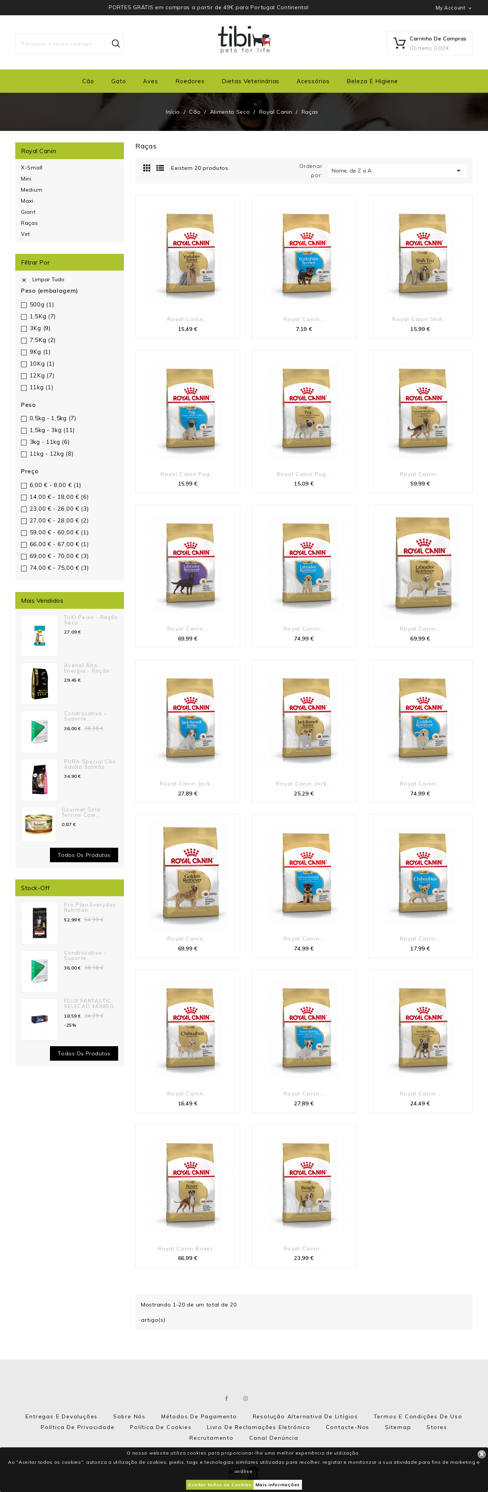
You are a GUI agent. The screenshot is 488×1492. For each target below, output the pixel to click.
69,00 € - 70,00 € (59, 556)
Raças (29, 222)
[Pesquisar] (70, 43)
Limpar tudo (42, 279)
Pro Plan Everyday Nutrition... (90, 907)
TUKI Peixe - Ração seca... (91, 620)
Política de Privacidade (77, 1427)
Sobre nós (129, 1416)
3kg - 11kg (50, 441)
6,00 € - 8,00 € (56, 485)
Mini (26, 178)
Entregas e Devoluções (62, 1416)
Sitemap (398, 1427)
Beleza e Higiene (372, 81)
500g (42, 304)
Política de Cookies (160, 1427)
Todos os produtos (84, 855)
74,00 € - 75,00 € (59, 567)
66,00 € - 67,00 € (59, 544)
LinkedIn (264, 1398)
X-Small (32, 167)
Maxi (27, 200)
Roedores (190, 81)
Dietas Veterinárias (250, 81)
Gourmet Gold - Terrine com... (83, 812)
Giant (28, 211)
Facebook (227, 1398)
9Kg (40, 351)
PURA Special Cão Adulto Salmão (90, 764)
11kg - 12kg (52, 453)
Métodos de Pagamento (199, 1416)
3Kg (40, 328)
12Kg (42, 375)
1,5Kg (43, 316)
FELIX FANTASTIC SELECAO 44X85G (89, 1003)
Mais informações (277, 1484)
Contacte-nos (348, 1427)
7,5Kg (43, 340)
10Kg (42, 363)
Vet (25, 234)
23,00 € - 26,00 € (59, 508)
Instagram (246, 1398)
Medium (31, 189)
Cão (88, 81)
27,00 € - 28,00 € (59, 520)
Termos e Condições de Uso (418, 1416)
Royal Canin (38, 151)
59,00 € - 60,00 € (59, 532)
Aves (150, 81)
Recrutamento (211, 1437)
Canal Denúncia (274, 1437)
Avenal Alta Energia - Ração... (89, 668)
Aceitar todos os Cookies (220, 1484)
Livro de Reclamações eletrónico (258, 1427)
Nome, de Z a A (397, 170)
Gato (118, 81)
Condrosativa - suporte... (85, 716)
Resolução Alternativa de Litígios (305, 1416)
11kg (42, 387)
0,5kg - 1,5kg (53, 418)
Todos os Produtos (84, 1053)
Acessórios (313, 81)
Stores (437, 1427)
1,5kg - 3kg (52, 430)
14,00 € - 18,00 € (59, 496)
